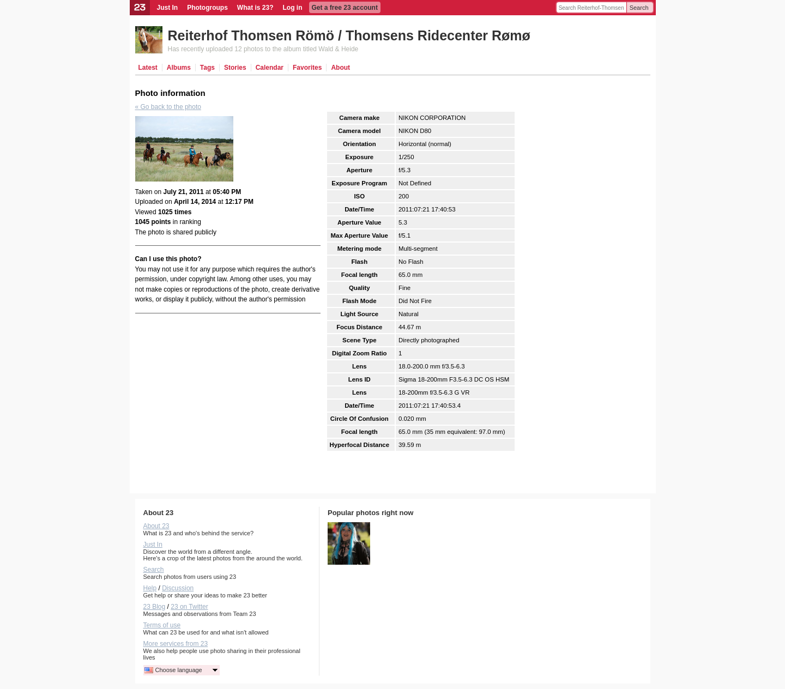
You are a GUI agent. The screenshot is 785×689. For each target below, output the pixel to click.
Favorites (307, 67)
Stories (235, 67)
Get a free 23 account (345, 7)
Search (639, 7)
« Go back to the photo (168, 107)
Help (150, 588)
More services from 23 (175, 644)
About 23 (156, 526)
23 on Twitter (189, 607)
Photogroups (207, 7)
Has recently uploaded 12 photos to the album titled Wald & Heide (263, 49)
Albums (179, 67)
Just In (167, 7)
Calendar (269, 67)
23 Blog (154, 607)
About (340, 67)
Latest (148, 67)
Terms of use (162, 625)
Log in (293, 7)
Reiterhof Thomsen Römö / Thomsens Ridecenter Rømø (349, 35)
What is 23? (255, 7)
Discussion (178, 588)
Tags (207, 67)
